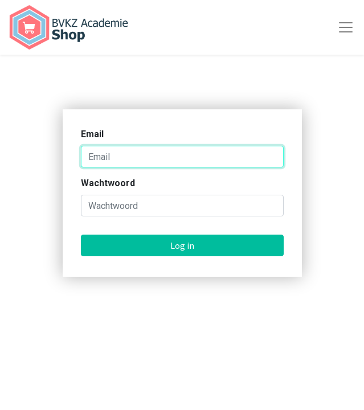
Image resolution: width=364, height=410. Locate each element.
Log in (182, 245)
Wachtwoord (108, 183)
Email (92, 134)
